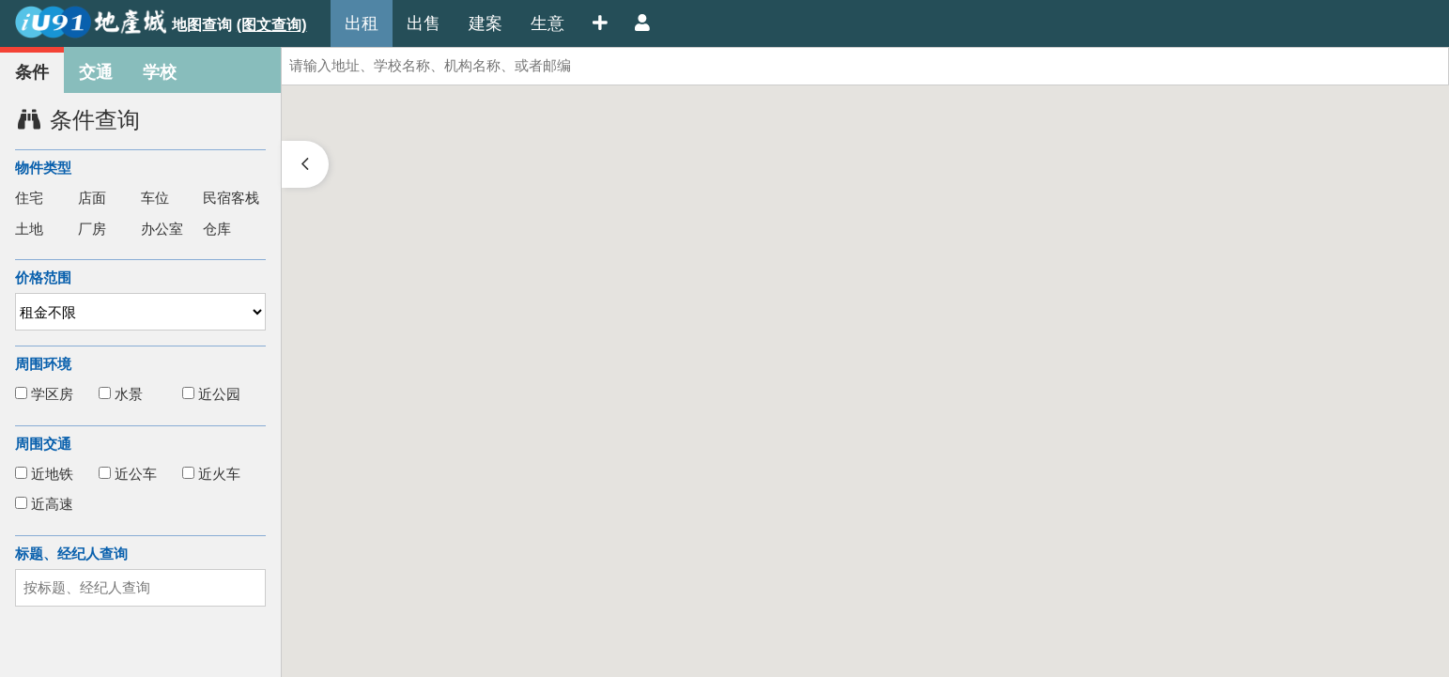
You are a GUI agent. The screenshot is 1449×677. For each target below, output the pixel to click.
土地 (29, 229)
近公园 (211, 394)
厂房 (92, 229)
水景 (121, 394)
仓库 (217, 229)
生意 (547, 23)
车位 (155, 198)
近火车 (211, 474)
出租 (361, 23)
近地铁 (44, 474)
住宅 (29, 198)
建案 (485, 23)
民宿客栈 (231, 198)
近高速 (44, 504)
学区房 (44, 394)
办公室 (162, 229)
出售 (423, 23)
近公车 (128, 474)
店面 (92, 198)
